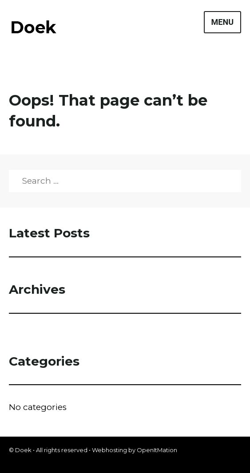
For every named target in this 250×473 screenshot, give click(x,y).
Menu (222, 22)
